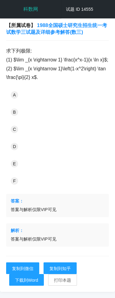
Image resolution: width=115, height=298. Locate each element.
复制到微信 (22, 268)
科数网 (30, 9)
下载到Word (26, 280)
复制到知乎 (60, 268)
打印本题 (62, 280)
